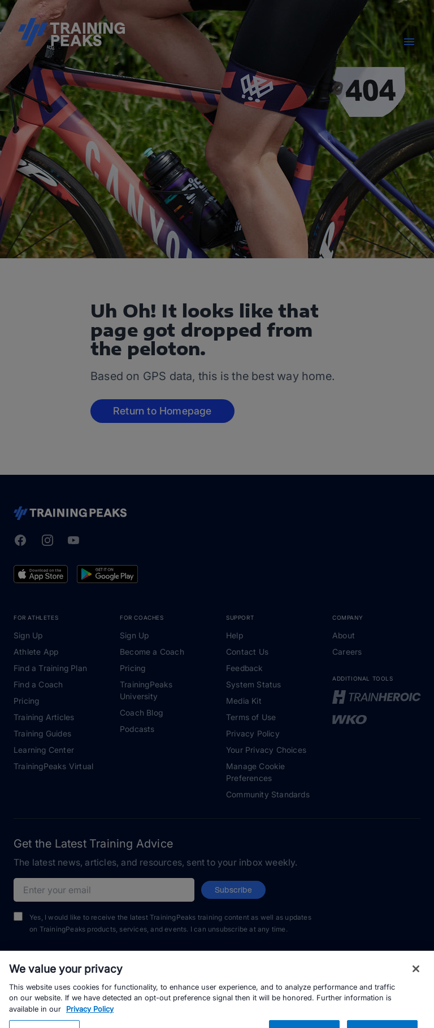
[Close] (415, 984)
